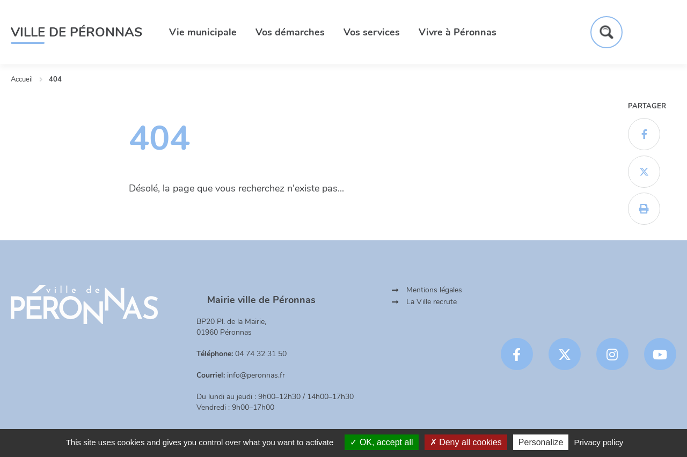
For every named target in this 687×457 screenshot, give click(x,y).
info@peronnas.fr (256, 375)
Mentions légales (434, 290)
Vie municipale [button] (203, 32)
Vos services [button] (372, 32)
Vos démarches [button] (290, 32)
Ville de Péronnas (76, 32)
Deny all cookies (466, 442)
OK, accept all (381, 442)
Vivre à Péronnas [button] (457, 32)
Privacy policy (599, 442)
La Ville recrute (431, 302)
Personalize (541, 442)
